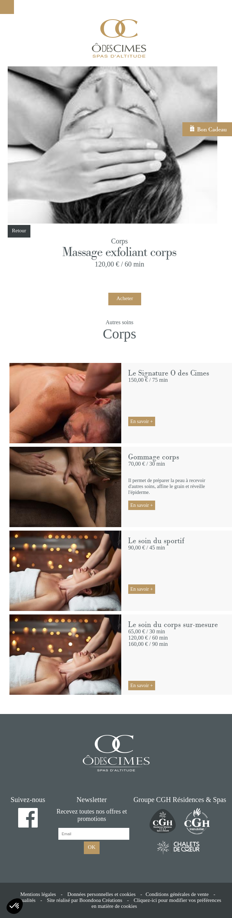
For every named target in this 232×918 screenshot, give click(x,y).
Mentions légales (38, 894)
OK (92, 847)
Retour (19, 230)
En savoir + (141, 421)
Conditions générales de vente (177, 894)
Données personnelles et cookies (101, 894)
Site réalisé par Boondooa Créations (84, 900)
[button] (14, 906)
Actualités (25, 900)
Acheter (124, 298)
